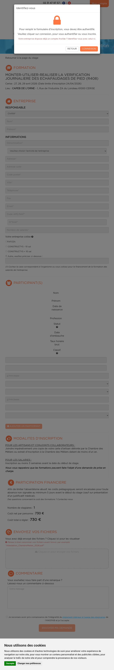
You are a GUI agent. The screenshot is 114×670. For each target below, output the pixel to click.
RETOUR (72, 49)
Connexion (89, 49)
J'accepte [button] (10, 663)
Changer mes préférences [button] (29, 663)
